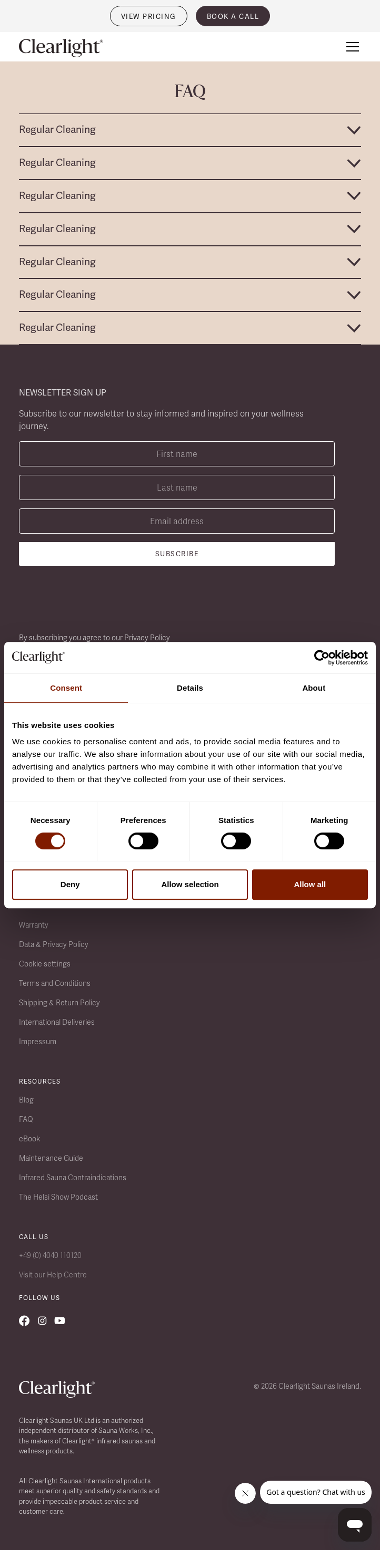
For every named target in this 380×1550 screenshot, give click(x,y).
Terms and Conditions (55, 983)
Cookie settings (45, 964)
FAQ (26, 1119)
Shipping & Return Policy (59, 1002)
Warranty (33, 925)
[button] (350, 46)
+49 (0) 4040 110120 (50, 1255)
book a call (233, 16)
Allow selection (189, 884)
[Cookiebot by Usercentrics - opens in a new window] (322, 657)
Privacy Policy (147, 637)
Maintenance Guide (51, 1158)
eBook (29, 1138)
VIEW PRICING (148, 16)
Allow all (310, 884)
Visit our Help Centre (53, 1274)
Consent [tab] (66, 687)
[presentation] (99, 599)
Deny (70, 884)
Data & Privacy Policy (53, 944)
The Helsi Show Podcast (58, 1197)
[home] (61, 48)
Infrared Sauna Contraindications (72, 1177)
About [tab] (313, 687)
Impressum (37, 1041)
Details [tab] (190, 687)
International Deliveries (57, 1022)
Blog (26, 1100)
